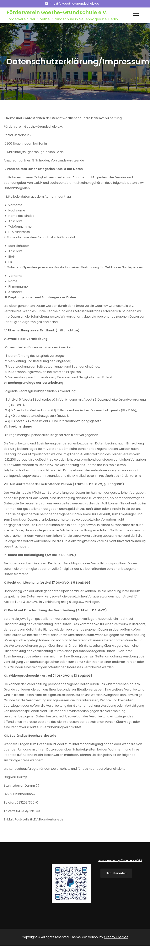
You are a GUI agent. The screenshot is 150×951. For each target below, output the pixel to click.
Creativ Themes (116, 937)
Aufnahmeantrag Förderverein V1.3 (120, 860)
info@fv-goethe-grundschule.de (72, 3)
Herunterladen (116, 873)
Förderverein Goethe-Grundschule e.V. (57, 12)
